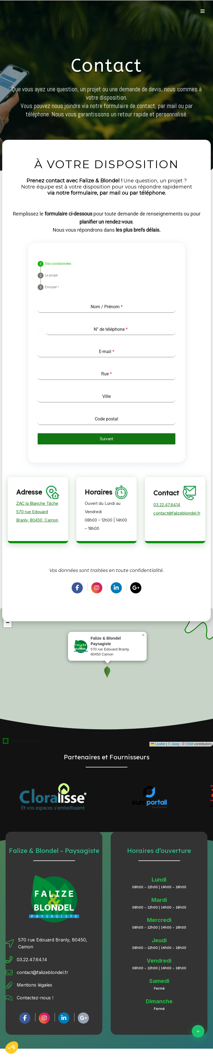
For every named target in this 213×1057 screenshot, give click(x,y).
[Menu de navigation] (202, 11)
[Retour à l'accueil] (14, 11)
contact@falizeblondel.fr (176, 513)
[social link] (77, 587)
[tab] (54, 264)
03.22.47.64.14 (166, 504)
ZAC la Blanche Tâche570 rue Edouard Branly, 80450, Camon (37, 512)
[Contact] (198, 1031)
